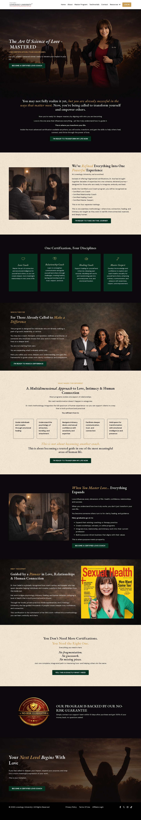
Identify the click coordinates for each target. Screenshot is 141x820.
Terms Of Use (84, 815)
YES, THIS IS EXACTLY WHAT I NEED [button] (70, 680)
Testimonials (93, 4)
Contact (104, 4)
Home (61, 4)
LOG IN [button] (127, 5)
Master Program (79, 4)
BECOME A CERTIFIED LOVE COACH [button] (27, 65)
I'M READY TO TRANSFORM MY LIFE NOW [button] (70, 138)
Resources (114, 4)
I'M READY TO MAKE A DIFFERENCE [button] (30, 368)
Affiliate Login (98, 815)
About (68, 4)
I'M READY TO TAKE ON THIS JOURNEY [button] (91, 221)
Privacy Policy (71, 815)
